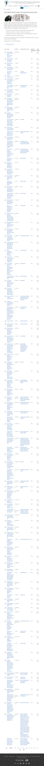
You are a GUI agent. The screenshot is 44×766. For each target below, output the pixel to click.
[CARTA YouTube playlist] (26, 764)
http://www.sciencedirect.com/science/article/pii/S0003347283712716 (5, 280)
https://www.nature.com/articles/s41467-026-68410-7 (5, 236)
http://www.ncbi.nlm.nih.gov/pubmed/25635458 (5, 689)
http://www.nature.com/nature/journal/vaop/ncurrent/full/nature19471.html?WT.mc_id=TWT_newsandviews (5, 176)
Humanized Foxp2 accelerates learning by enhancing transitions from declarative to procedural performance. (10, 494)
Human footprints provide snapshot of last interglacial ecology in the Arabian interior (10, 81)
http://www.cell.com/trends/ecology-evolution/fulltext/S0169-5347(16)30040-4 (5, 487)
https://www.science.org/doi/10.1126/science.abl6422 (5, 288)
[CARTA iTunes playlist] (29, 763)
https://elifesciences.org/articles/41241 (5, 362)
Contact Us (24, 757)
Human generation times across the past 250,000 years (10, 91)
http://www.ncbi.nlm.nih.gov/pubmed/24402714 (5, 608)
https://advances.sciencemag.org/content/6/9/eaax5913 (5, 563)
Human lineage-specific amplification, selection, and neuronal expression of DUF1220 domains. (10, 153)
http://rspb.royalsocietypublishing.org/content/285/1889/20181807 (5, 328)
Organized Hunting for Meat (24, 620)
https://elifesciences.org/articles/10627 (5, 67)
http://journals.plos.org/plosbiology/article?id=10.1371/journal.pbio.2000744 (5, 107)
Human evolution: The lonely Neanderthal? (10, 64)
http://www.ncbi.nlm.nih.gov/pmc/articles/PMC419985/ (5, 380)
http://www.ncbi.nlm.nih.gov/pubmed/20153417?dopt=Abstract (5, 714)
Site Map (29, 756)
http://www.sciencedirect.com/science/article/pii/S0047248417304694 (5, 354)
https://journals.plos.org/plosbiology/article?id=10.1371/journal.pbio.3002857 (5, 515)
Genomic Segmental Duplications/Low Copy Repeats (24, 381)
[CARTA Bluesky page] (20, 764)
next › (20, 749)
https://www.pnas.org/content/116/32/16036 (5, 263)
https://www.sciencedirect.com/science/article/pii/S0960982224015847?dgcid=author (5, 63)
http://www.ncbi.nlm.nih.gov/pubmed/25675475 (5, 137)
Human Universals (10, 320)
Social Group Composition (24, 235)
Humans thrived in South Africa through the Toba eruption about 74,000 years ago (10, 535)
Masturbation (22, 280)
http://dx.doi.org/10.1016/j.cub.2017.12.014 (5, 569)
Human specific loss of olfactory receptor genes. (10, 277)
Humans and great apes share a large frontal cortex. (10, 510)
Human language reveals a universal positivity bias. (10, 138)
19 (31, 747)
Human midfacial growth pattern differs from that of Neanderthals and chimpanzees (10, 171)
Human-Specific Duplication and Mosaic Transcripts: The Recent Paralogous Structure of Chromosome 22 (10, 384)
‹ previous (10, 747)
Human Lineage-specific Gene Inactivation (9, 159)
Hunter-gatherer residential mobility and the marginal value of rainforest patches (10, 584)
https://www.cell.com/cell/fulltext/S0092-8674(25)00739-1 (5, 412)
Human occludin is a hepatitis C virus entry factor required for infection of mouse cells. (10, 196)
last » (24, 749)
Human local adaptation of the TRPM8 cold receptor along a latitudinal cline (10, 165)
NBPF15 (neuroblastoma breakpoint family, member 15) (24, 151)
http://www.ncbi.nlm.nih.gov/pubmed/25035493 (5, 302)
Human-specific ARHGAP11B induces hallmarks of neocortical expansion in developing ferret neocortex (10, 366)
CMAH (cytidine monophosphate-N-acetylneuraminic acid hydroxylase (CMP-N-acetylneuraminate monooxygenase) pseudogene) (23, 347)
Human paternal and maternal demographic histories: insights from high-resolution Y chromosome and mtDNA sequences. (10, 217)
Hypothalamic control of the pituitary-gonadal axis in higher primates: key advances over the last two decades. (10, 647)
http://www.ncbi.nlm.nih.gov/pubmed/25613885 (5, 52)
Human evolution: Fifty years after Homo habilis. (10, 60)
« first (6, 747)
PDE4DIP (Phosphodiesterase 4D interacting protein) (24, 734)
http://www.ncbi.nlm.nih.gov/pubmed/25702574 (5, 336)
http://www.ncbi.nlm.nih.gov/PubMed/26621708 (5, 371)
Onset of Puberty (23, 643)
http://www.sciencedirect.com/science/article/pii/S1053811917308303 (5, 296)
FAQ (21, 757)
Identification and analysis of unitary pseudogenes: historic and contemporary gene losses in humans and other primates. (10, 684)
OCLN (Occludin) (23, 193)
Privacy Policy (24, 756)
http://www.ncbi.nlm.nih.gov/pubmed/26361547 (5, 673)
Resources (8, 9)
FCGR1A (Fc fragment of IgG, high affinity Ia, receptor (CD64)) (25, 727)
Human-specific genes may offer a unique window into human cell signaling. (10, 419)
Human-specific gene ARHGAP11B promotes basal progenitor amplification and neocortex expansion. (10, 406)
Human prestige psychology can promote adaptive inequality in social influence (10, 238)
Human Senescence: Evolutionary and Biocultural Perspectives (10, 252)
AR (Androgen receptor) (24, 438)
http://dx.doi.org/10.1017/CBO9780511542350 (5, 250)
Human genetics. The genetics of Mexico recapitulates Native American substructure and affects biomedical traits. (10, 102)
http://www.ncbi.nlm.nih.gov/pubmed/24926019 (5, 98)
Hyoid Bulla (22, 119)
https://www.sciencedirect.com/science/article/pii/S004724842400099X (5, 500)
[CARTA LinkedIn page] (23, 764)
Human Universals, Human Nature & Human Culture (10, 325)
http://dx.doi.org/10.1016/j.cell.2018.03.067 (5, 462)
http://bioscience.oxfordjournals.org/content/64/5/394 (5, 520)
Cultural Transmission (23, 320)
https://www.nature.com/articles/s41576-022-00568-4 (5, 424)
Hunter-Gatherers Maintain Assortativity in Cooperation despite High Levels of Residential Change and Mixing (10, 615)
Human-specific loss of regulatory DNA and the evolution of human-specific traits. (10, 440)
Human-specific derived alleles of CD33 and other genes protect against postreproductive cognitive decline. (10, 375)
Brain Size (22, 461)
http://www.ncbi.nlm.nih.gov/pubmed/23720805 (5, 76)
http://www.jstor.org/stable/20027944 (5, 324)
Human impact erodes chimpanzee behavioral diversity (10, 128)
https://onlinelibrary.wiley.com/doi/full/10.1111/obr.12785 (5, 603)
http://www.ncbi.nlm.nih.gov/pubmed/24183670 (5, 637)
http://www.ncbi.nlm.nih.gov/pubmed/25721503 (5, 402)
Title (8, 49)
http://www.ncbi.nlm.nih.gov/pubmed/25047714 (5, 556)
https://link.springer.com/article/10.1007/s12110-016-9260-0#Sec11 (5, 599)
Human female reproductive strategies (9, 72)
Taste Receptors (23, 158)
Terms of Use (18, 756)
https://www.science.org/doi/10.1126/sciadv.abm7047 (5, 90)
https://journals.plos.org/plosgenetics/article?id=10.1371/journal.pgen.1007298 (5, 162)
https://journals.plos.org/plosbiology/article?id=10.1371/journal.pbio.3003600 (5, 187)
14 (18, 747)
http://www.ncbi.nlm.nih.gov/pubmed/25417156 (5, 94)
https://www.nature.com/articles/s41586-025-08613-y (5, 527)
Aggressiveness (23, 205)
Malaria (21, 389)
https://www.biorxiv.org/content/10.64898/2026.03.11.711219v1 (5, 652)
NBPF (24, 150)
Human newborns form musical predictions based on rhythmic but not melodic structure (10, 189)
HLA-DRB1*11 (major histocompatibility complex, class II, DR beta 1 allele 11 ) (25, 142)
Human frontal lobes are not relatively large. (10, 86)
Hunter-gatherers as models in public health (10, 604)
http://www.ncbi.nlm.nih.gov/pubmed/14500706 (5, 481)
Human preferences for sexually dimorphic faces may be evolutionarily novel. (10, 225)
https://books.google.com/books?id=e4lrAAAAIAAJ (5, 677)
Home (5, 9)
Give (22, 7)
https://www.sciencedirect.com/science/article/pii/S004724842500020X (5, 169)
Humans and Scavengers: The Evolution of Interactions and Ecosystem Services (10, 523)
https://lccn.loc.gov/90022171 (5, 321)
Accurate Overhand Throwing (25, 539)
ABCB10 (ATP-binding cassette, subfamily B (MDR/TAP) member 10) (24, 715)
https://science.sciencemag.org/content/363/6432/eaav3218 (5, 257)
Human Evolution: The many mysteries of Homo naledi (10, 68)
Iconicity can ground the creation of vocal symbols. (10, 674)
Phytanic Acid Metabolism (24, 702)
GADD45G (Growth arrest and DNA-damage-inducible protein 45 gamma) (24, 440)
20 (34, 747)
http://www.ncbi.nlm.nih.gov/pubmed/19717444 (5, 389)
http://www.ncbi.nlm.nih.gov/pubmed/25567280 (5, 113)
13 (15, 747)
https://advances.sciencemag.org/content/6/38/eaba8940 (5, 79)
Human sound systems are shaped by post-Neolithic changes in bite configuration (10, 259)
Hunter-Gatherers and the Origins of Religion (10, 600)
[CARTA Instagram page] (18, 764)
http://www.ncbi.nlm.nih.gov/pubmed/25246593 (5, 222)
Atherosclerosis (22, 263)
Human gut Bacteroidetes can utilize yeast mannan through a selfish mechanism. (10, 115)
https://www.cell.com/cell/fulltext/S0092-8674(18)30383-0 (5, 454)
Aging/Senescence (23, 250)
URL (5, 49)
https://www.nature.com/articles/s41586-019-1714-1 (5, 200)
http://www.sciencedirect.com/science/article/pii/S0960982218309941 (5, 612)
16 (23, 747)
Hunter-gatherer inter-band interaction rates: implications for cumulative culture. (10, 558)
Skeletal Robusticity (23, 572)
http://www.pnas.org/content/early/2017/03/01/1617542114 (5, 582)
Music (21, 186)
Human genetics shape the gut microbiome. (9, 95)
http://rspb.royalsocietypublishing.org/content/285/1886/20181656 (5, 344)
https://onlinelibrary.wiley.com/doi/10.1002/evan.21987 (5, 547)
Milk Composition (23, 181)
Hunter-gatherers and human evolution (10, 596)
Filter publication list (10, 44)
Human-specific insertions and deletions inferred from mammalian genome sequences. (10, 434)
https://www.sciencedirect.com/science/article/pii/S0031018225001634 (5, 229)
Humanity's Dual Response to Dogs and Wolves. (10, 487)
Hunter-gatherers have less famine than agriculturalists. (10, 608)
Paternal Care (22, 594)
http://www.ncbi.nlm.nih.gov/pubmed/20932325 (5, 703)
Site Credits (34, 756)
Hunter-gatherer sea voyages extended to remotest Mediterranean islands (10, 590)
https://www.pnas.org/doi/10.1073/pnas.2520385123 (5, 504)
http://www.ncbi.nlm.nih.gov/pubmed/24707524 (5, 59)
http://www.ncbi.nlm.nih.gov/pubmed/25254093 (5, 213)
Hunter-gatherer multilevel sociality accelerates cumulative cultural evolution (10, 565)
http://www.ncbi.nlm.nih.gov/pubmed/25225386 (5, 491)
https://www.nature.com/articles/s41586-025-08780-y (5, 588)
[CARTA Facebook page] (15, 764)
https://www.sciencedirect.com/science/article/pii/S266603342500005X (5, 242)
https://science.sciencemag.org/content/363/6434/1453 (5, 127)
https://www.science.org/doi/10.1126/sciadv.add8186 (5, 621)
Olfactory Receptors (23, 276)
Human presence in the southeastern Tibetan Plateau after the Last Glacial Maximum (10, 231)
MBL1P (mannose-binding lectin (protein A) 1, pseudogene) (24, 681)
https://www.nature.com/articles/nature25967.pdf (5, 533)
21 (37, 747)
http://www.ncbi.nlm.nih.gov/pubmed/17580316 (5, 397)
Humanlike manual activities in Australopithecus (10, 501)
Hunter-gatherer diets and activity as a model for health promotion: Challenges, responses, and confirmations (10, 551)
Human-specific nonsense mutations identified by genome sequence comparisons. (10, 449)
